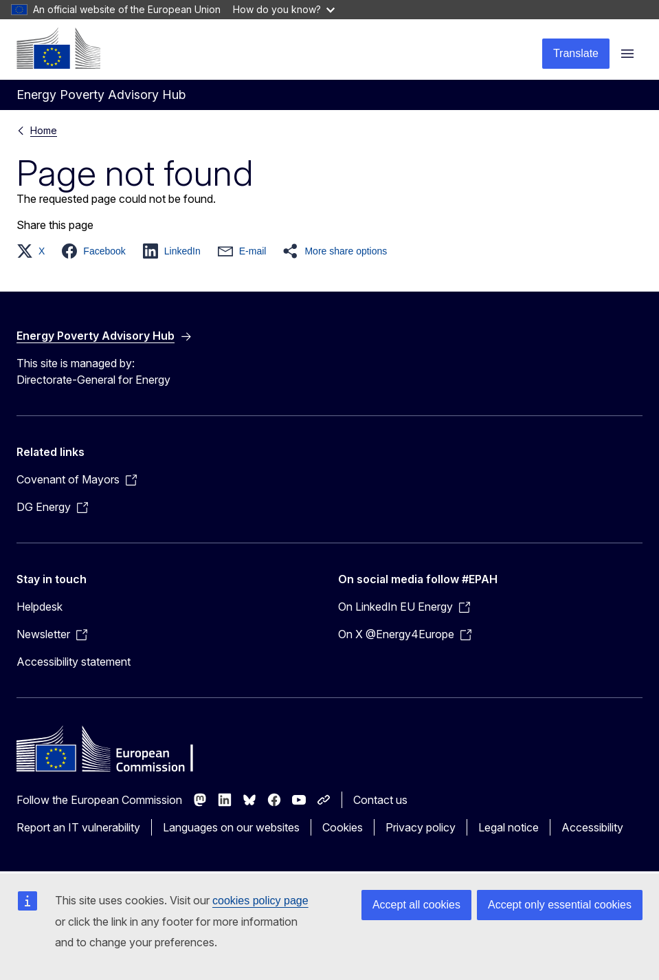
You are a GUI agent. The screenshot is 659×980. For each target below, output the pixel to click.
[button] (34, 251)
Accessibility (592, 827)
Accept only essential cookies (560, 905)
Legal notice (508, 827)
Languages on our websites (231, 827)
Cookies (342, 827)
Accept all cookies (416, 905)
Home (43, 130)
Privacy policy (421, 827)
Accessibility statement (73, 661)
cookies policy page (260, 900)
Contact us (380, 800)
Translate (576, 53)
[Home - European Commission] (58, 48)
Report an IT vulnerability (78, 827)
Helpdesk (39, 606)
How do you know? (284, 9)
